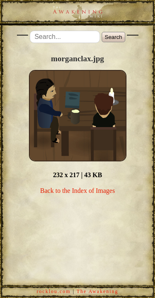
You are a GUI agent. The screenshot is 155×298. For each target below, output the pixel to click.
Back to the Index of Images (77, 190)
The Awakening (97, 291)
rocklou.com (54, 291)
